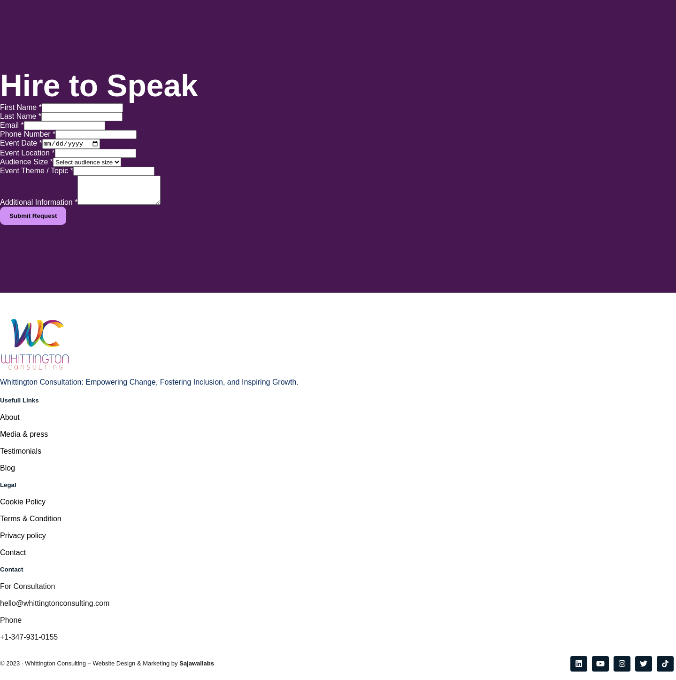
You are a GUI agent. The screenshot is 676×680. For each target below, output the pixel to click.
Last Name (20, 116)
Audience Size (26, 163)
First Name (21, 107)
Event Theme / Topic (36, 172)
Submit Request (33, 222)
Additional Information (38, 209)
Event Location (27, 154)
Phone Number (27, 134)
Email (12, 125)
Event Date (21, 144)
